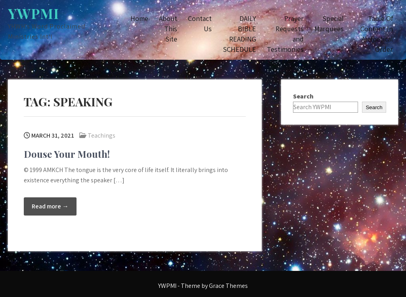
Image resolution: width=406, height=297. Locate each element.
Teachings (101, 135)
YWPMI (33, 13)
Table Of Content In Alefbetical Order (376, 34)
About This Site (168, 29)
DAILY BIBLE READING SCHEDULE (239, 34)
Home (139, 18)
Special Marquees (329, 23)
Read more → (50, 206)
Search (303, 96)
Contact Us (200, 23)
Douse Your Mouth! (67, 154)
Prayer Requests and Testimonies (285, 34)
